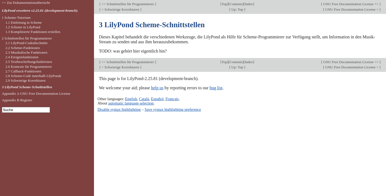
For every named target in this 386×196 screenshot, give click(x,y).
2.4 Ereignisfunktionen (22, 57)
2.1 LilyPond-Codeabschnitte (26, 43)
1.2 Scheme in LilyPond (22, 27)
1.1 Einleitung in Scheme (23, 22)
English (131, 99)
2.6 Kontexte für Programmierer (28, 67)
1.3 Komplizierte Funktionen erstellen (32, 32)
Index (249, 4)
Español (157, 99)
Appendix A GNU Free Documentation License (36, 93)
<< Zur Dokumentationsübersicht (26, 3)
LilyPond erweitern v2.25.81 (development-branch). (40, 10)
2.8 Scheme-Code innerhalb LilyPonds (33, 76)
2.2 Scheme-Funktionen (22, 48)
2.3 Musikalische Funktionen (26, 52)
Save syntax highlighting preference (173, 109)
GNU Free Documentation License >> (350, 4)
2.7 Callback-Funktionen (23, 71)
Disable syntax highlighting (119, 109)
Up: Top (237, 9)
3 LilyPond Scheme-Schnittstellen (27, 87)
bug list (215, 87)
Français (172, 99)
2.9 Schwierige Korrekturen (25, 80)
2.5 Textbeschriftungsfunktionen (28, 62)
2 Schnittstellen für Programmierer (27, 38)
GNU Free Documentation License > (351, 9)
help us (157, 87)
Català (144, 99)
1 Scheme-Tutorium (16, 18)
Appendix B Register (17, 100)
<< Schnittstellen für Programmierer (128, 4)
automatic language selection (131, 103)
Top (224, 4)
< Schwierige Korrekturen (120, 9)
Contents (236, 4)
